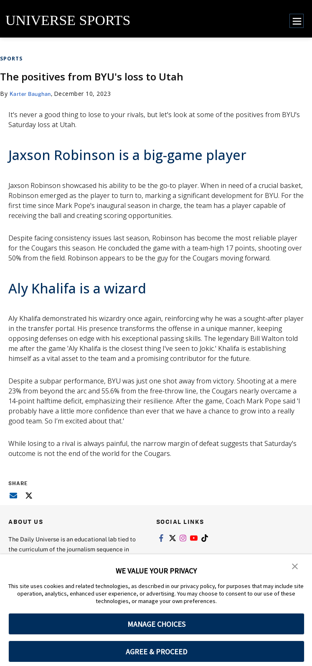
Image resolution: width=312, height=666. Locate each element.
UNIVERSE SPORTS (67, 20)
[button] (295, 566)
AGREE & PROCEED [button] (156, 651)
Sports (11, 58)
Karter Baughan (32, 93)
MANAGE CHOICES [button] (156, 624)
